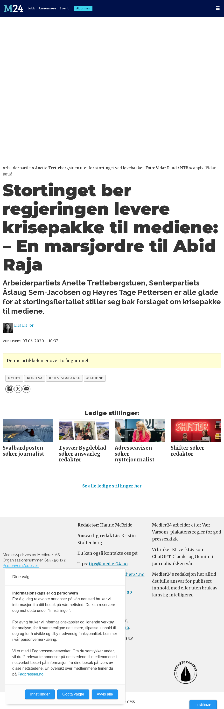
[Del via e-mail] (26, 389)
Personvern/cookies (21, 565)
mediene (94, 378)
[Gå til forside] (13, 8)
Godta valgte (73, 694)
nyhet (14, 378)
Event (64, 8)
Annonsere (47, 8)
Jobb (31, 8)
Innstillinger (203, 704)
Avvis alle (105, 694)
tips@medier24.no (108, 564)
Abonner (83, 8)
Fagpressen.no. (31, 674)
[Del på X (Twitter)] (18, 389)
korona (35, 378)
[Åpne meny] (217, 8)
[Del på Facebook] (9, 389)
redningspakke (64, 378)
